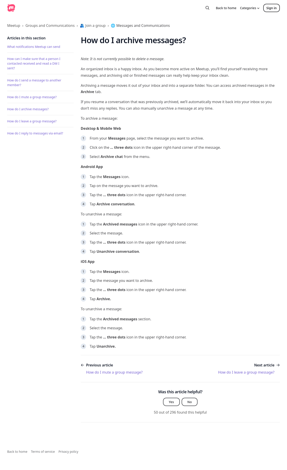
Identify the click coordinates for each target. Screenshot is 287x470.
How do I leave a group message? (32, 121)
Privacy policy (68, 451)
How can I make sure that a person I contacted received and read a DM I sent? (33, 63)
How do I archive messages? (28, 109)
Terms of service (43, 451)
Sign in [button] (271, 8)
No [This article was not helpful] (189, 402)
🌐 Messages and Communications (140, 25)
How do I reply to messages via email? (35, 133)
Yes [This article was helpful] (171, 402)
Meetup (13, 25)
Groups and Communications (49, 25)
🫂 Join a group (93, 25)
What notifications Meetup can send (33, 47)
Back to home (226, 8)
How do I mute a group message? (32, 97)
